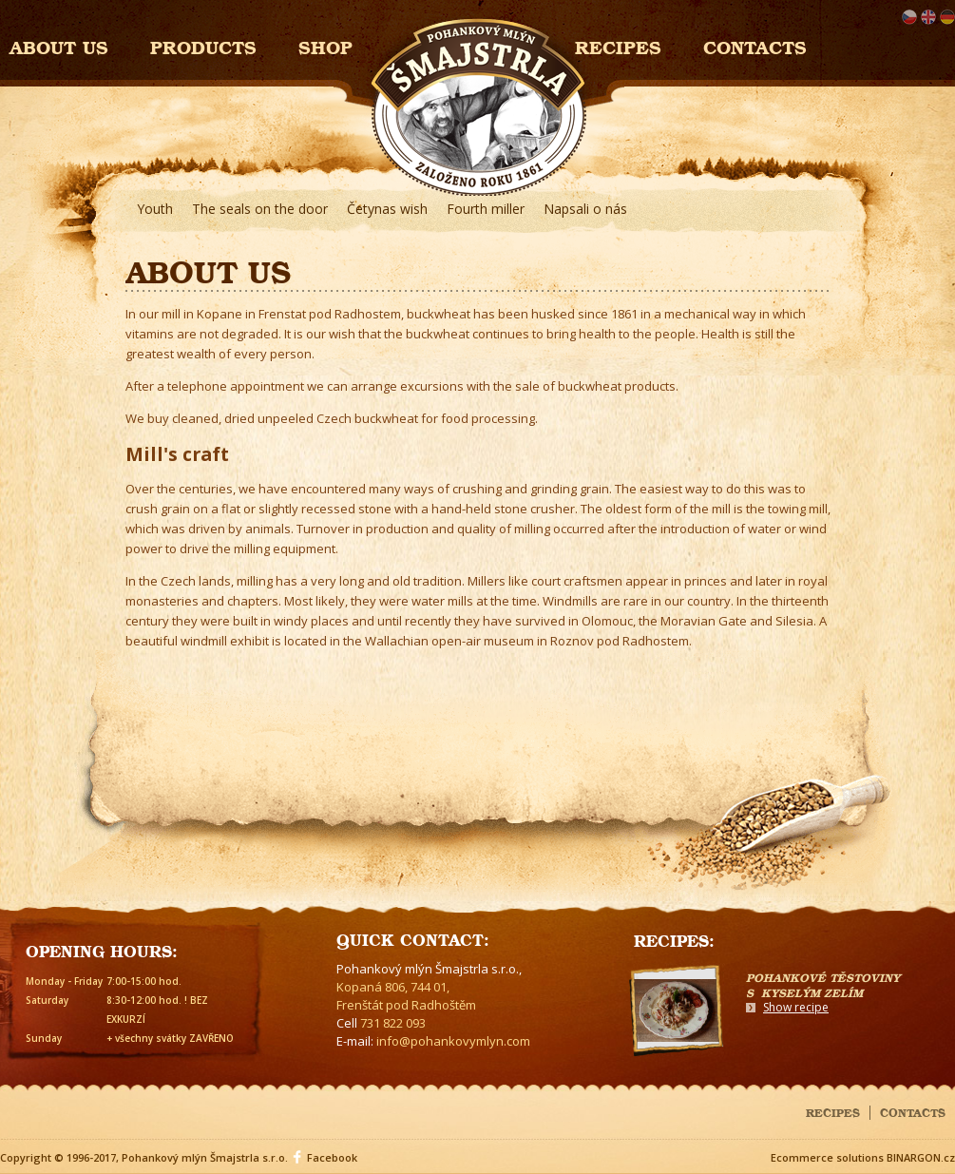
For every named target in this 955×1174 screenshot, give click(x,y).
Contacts (755, 45)
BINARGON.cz (921, 1157)
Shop (325, 45)
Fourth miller (486, 209)
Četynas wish (387, 209)
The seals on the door (260, 209)
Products (203, 45)
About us (59, 45)
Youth (155, 209)
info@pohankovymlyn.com (453, 1040)
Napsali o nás (585, 209)
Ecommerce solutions (827, 1157)
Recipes (618, 45)
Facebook (332, 1157)
